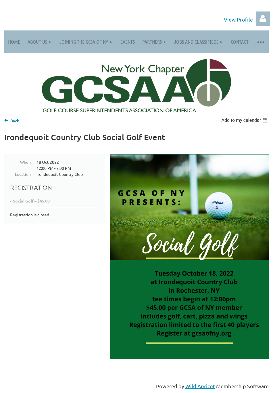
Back (14, 121)
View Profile (238, 19)
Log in (263, 18)
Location (23, 174)
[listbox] (245, 120)
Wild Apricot (200, 386)
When (25, 162)
